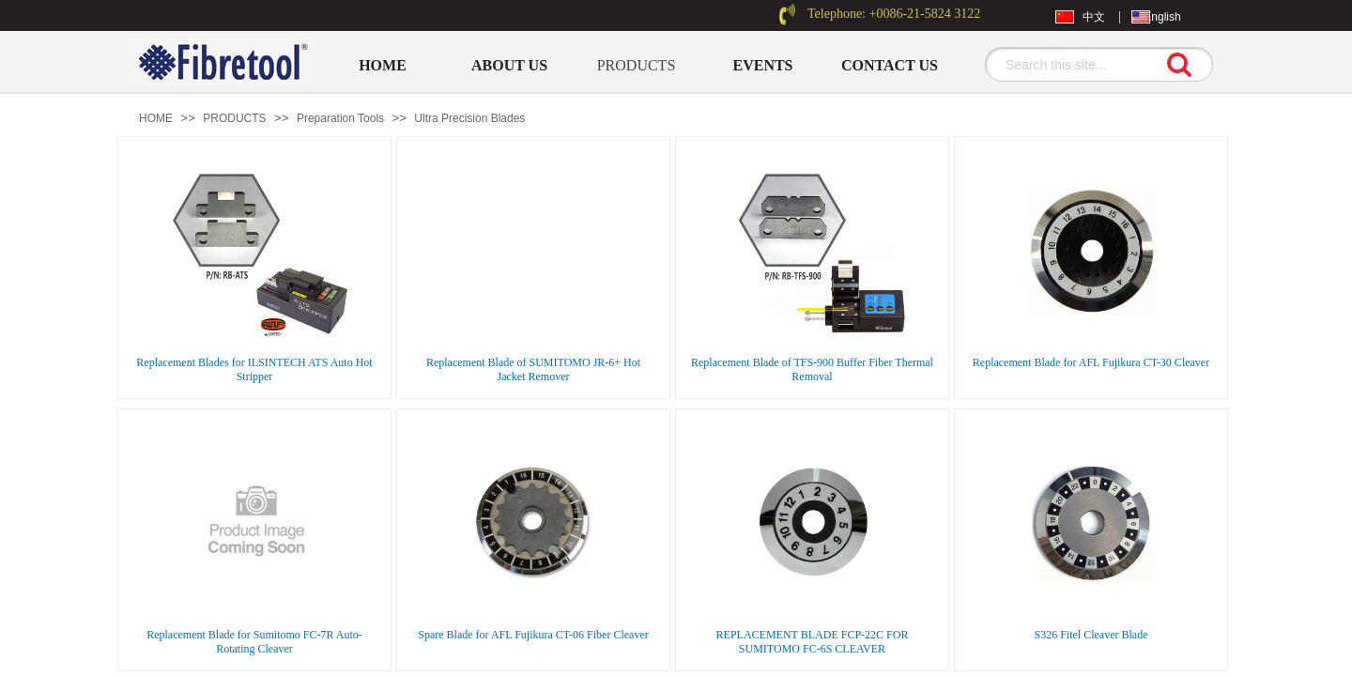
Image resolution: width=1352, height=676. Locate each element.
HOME (383, 65)
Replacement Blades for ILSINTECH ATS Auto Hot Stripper (254, 369)
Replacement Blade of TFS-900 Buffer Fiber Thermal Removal (812, 369)
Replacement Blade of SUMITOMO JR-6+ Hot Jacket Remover (533, 369)
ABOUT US (509, 65)
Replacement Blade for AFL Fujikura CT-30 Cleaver (1091, 362)
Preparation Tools (340, 118)
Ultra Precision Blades (469, 118)
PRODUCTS (636, 65)
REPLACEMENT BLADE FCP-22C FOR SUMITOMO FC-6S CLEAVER (812, 641)
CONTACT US (889, 65)
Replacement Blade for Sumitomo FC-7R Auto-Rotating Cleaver (254, 641)
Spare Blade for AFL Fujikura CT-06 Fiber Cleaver (533, 634)
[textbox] (1075, 65)
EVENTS (762, 65)
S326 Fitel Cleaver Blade (1091, 634)
